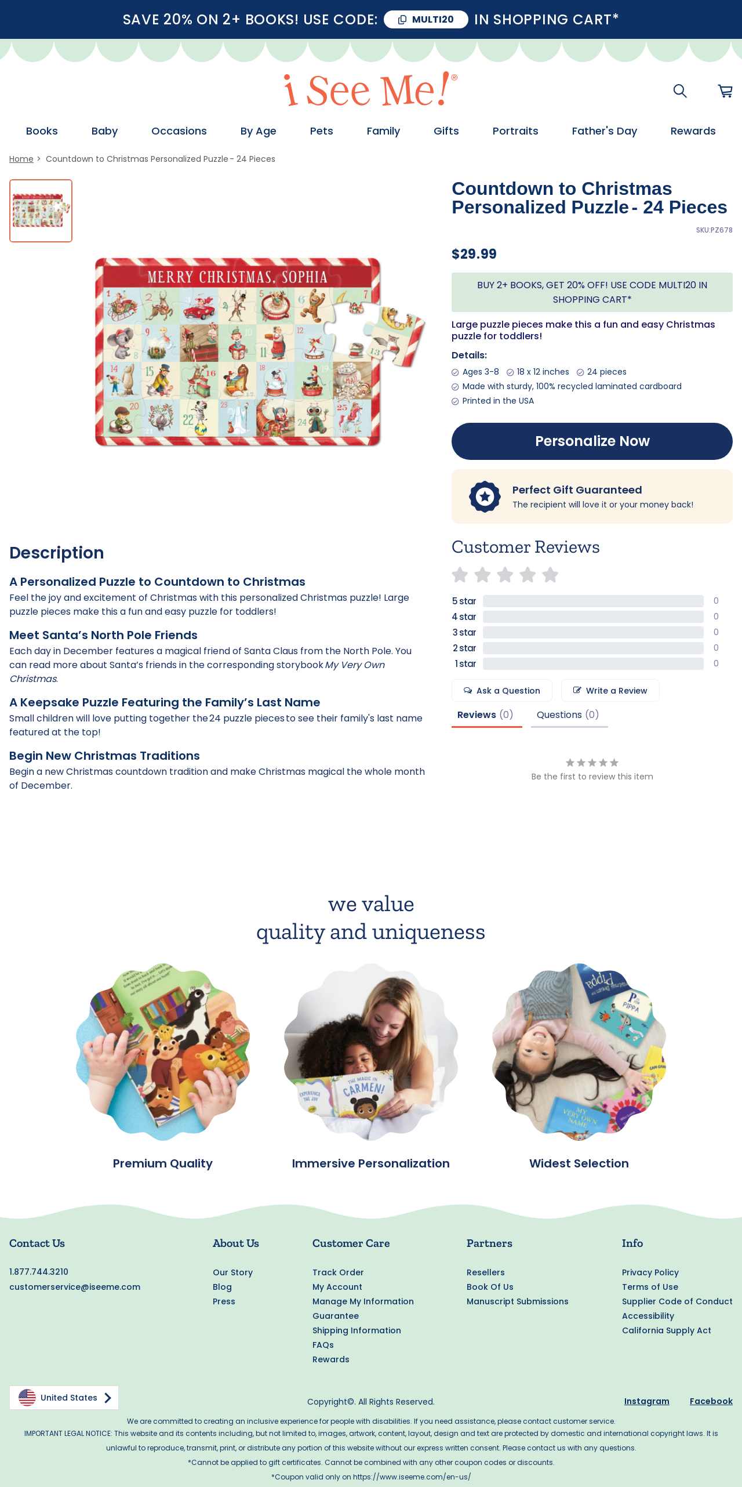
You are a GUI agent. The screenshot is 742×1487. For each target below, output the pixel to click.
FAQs (323, 1345)
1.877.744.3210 (38, 1272)
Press (224, 1301)
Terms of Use (650, 1287)
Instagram (647, 1401)
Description (56, 553)
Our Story (233, 1272)
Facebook (711, 1401)
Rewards (331, 1359)
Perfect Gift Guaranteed (577, 490)
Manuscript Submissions (518, 1301)
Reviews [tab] (476, 714)
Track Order (338, 1272)
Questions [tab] (559, 714)
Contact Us (37, 1243)
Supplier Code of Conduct (677, 1301)
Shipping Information (356, 1330)
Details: (469, 355)
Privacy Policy (650, 1272)
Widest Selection (579, 1163)
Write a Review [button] (617, 691)
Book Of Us (490, 1287)
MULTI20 (433, 19)
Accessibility (648, 1316)
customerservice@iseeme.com (74, 1287)
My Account (337, 1287)
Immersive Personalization (371, 1163)
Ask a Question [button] (508, 691)
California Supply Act (666, 1330)
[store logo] (371, 90)
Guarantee (335, 1316)
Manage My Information (363, 1301)
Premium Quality (163, 1163)
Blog (222, 1287)
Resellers (486, 1272)
